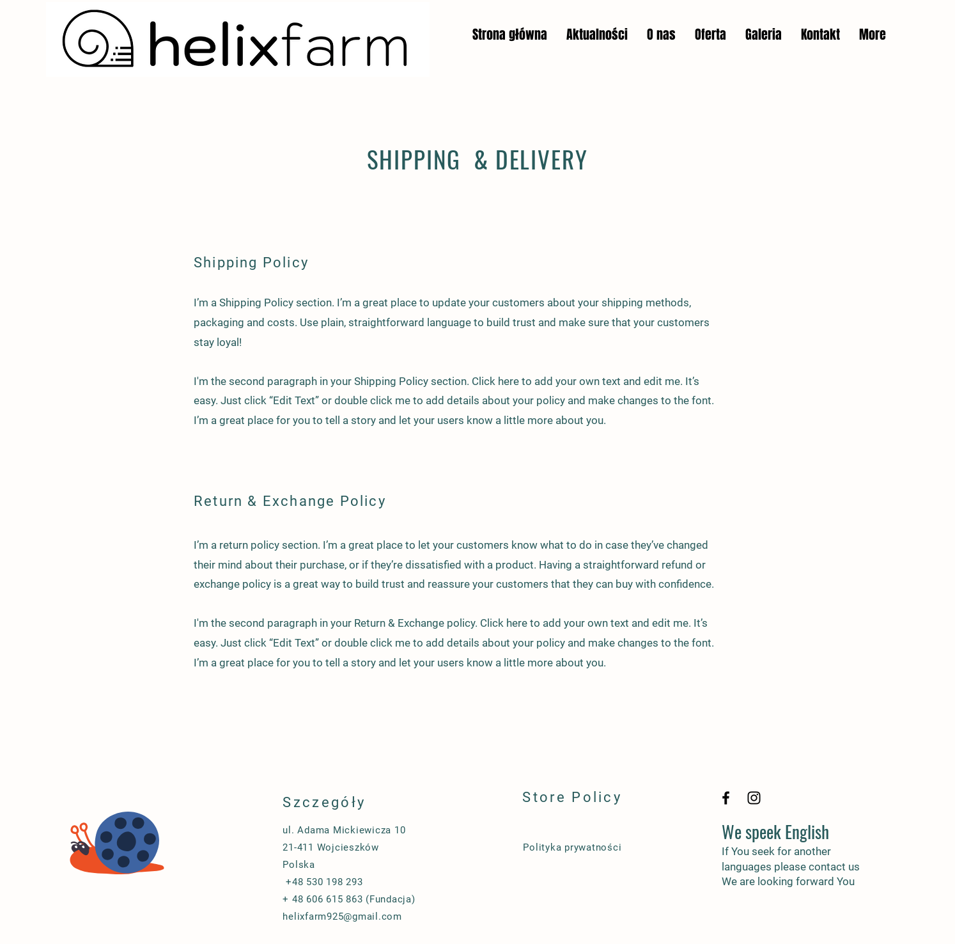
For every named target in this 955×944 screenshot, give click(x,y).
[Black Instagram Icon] (754, 797)
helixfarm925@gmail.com (342, 916)
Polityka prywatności (572, 847)
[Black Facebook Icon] (725, 797)
